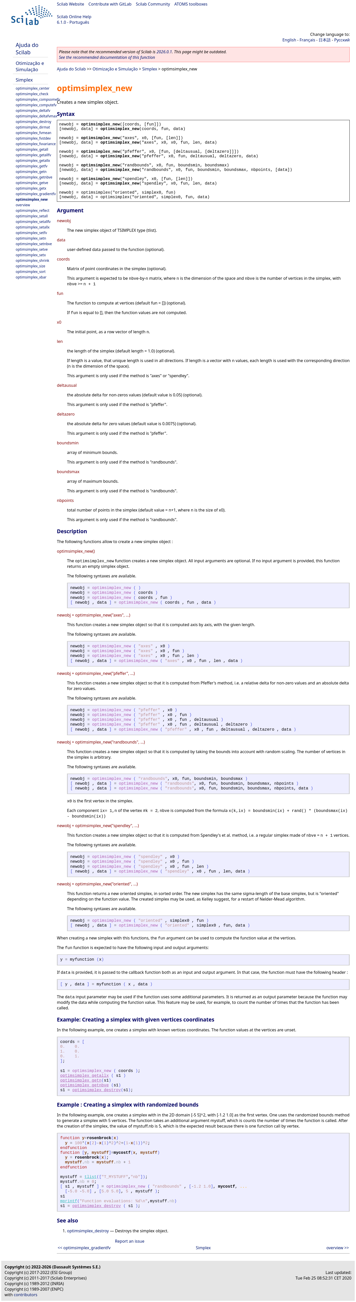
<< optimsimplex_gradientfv (84, 1247)
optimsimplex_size (30, 266)
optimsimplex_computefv (36, 105)
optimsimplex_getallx (33, 160)
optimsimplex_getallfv (33, 154)
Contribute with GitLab (109, 4)
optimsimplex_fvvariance (36, 143)
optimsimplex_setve (32, 249)
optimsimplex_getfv (31, 166)
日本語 (325, 40)
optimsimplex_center (33, 88)
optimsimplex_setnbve (34, 243)
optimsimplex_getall (32, 149)
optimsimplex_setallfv (33, 221)
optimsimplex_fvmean (33, 132)
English (289, 40)
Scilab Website (70, 4)
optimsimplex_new (32, 199)
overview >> (337, 1247)
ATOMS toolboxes (191, 4)
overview (23, 204)
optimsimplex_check (32, 93)
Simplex (24, 79)
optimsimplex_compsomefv (38, 99)
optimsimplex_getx (31, 188)
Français (307, 40)
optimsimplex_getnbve (34, 177)
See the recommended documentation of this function (107, 57)
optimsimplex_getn (31, 171)
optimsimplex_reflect (32, 210)
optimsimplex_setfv (31, 232)
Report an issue (129, 1241)
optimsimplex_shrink (32, 260)
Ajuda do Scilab (27, 48)
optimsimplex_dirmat (33, 127)
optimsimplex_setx (31, 254)
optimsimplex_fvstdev (33, 138)
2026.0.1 (164, 52)
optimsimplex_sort (31, 271)
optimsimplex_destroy (33, 121)
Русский (342, 40)
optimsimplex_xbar (31, 277)
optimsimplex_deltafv (33, 110)
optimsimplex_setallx (33, 227)
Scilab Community (153, 4)
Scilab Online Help (74, 16)
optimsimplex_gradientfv (36, 193)
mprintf (68, 1201)
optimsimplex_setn (31, 238)
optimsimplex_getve (32, 182)
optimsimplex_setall (32, 216)
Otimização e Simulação (30, 66)
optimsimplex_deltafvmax (36, 116)
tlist (90, 1177)
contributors (25, 1294)
